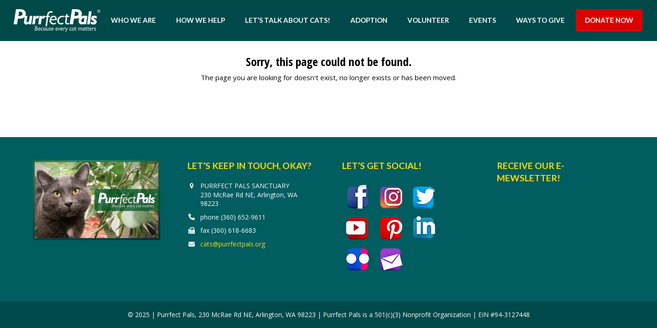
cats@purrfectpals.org (232, 244)
